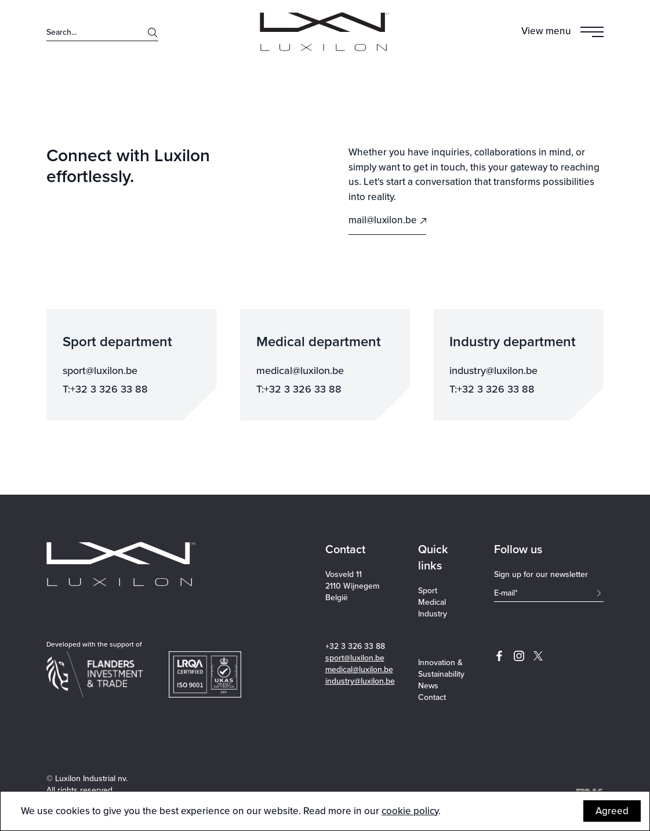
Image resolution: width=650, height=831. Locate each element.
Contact (432, 697)
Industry (432, 614)
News (428, 686)
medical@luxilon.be (359, 669)
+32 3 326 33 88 (355, 646)
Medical (432, 602)
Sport (427, 591)
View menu (546, 31)
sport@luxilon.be (354, 658)
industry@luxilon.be (360, 681)
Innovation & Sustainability (441, 668)
